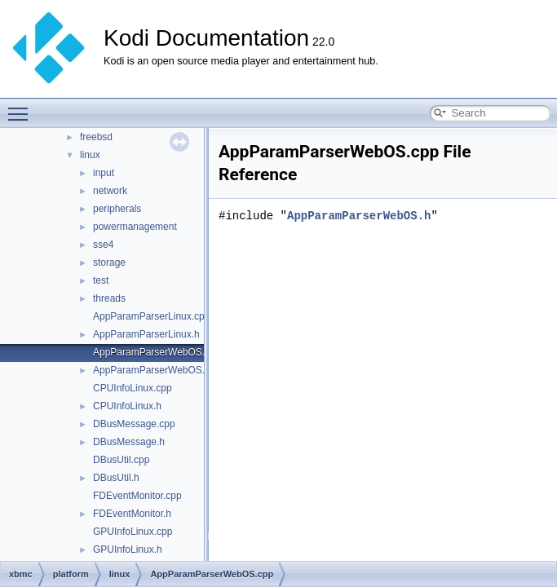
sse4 (103, 244)
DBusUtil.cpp (121, 460)
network (110, 190)
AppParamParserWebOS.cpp (157, 352)
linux (90, 155)
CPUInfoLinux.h (127, 406)
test (100, 280)
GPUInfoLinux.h (127, 549)
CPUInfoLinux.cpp (132, 388)
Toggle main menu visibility (22, 107)
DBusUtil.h (116, 477)
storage (109, 262)
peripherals (117, 208)
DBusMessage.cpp (134, 424)
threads (109, 298)
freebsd (96, 137)
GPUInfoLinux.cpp (132, 531)
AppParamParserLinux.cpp (151, 316)
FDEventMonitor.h (132, 513)
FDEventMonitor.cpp (137, 495)
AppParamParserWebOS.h (151, 370)
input (103, 173)
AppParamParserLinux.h (146, 334)
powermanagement (135, 226)
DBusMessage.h (129, 442)
